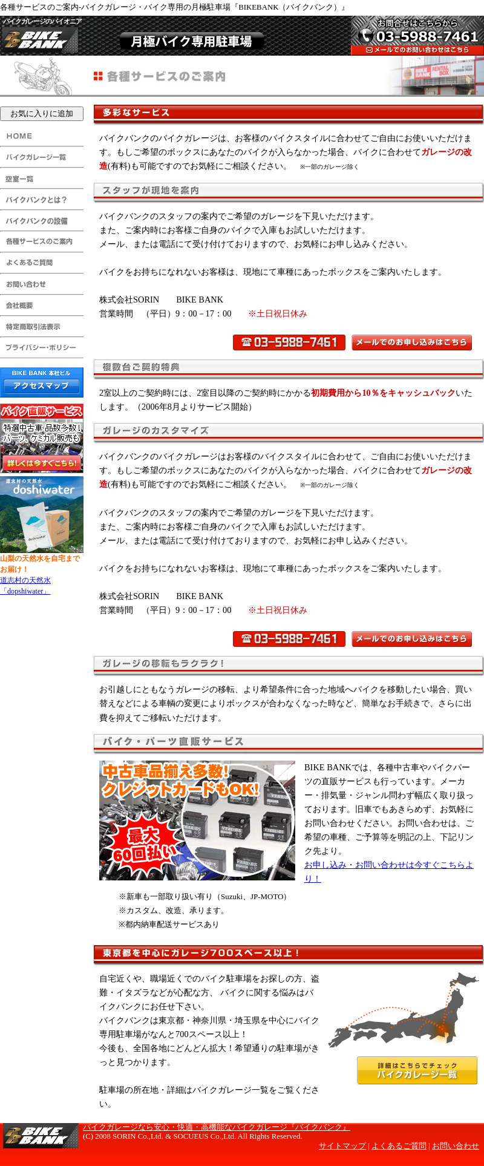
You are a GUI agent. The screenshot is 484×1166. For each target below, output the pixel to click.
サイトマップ (342, 1146)
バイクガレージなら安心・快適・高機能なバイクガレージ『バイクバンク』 (216, 1127)
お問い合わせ (455, 1146)
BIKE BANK (41, 37)
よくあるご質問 (399, 1146)
